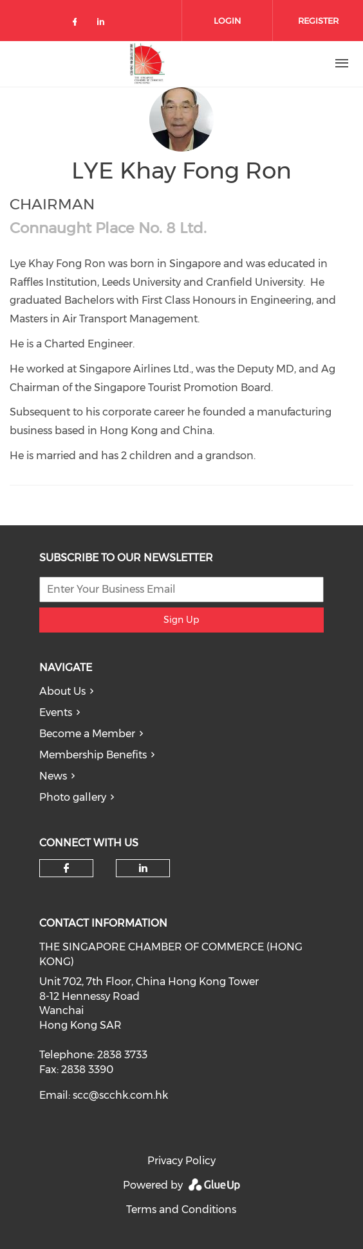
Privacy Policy (181, 1161)
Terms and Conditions (181, 1209)
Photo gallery (72, 797)
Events (55, 712)
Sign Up (181, 619)
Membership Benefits (93, 755)
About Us (62, 691)
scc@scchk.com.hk (120, 1095)
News (53, 776)
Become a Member (87, 734)
